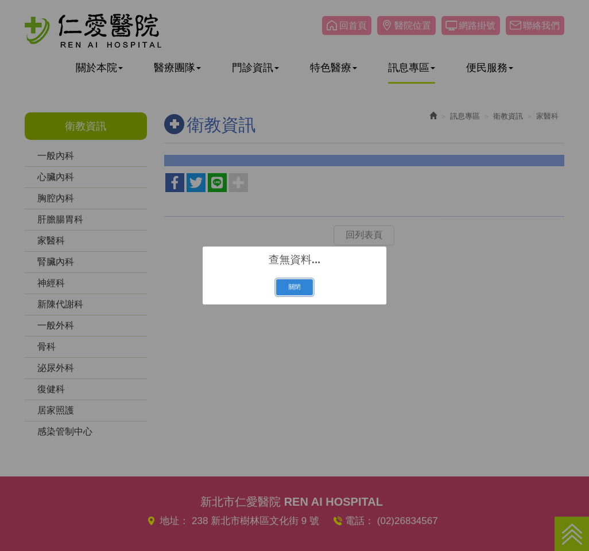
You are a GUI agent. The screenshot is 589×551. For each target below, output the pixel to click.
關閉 (294, 286)
